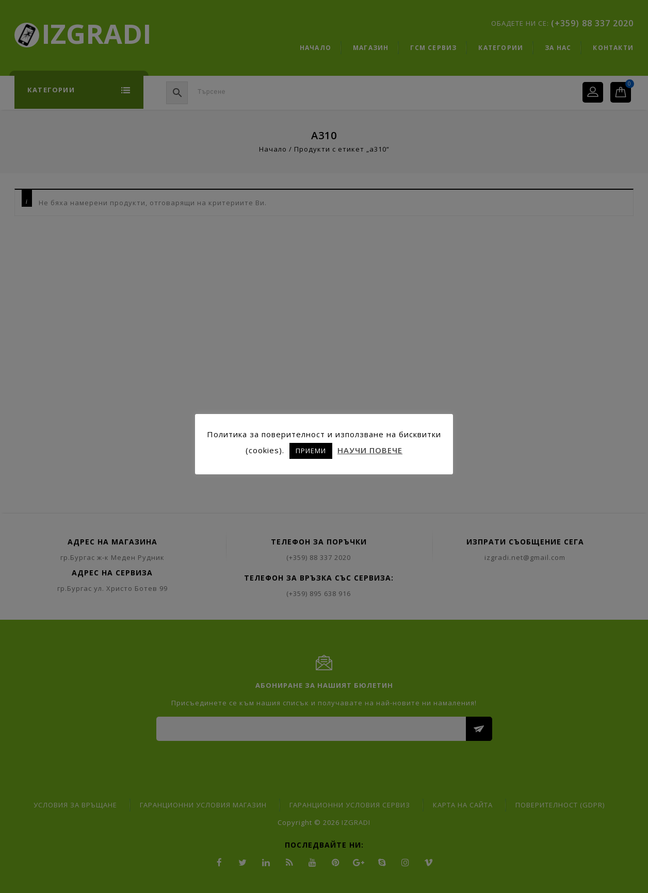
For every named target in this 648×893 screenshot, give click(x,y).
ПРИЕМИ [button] (311, 450)
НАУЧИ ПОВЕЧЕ (369, 450)
